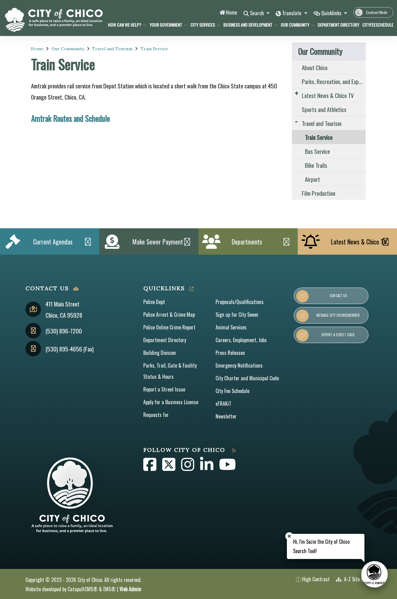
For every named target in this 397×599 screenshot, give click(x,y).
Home (230, 12)
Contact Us (321, 296)
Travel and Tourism (112, 48)
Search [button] (256, 13)
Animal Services (231, 327)
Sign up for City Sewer (237, 314)
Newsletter (226, 416)
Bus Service (317, 151)
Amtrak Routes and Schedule (70, 118)
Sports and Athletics (324, 109)
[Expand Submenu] (296, 93)
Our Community (296, 24)
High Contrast (316, 579)
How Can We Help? (125, 24)
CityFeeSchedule (376, 24)
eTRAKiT (223, 403)
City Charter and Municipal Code (247, 378)
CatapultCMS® (83, 589)
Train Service (154, 48)
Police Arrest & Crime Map (169, 314)
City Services (203, 24)
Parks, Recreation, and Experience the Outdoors (334, 81)
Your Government (166, 24)
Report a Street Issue (164, 389)
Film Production (318, 193)
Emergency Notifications (239, 365)
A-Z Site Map (352, 579)
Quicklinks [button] (332, 13)
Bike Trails (316, 165)
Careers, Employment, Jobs (241, 340)
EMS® (109, 589)
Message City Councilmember (328, 316)
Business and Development (247, 24)
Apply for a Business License (170, 402)
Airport (312, 179)
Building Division (159, 352)
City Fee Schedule (232, 391)
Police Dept (154, 302)
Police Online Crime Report (169, 327)
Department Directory (336, 24)
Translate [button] (291, 13)
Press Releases (230, 352)
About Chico (315, 67)
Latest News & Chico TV (328, 95)
